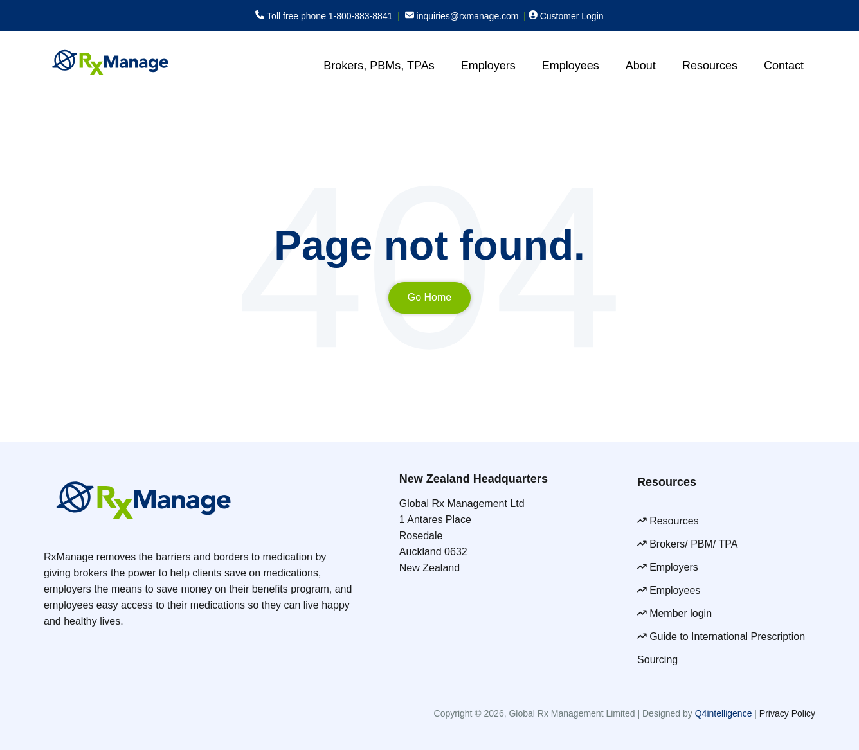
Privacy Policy (787, 713)
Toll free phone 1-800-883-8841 (329, 16)
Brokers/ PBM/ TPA (694, 544)
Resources (709, 65)
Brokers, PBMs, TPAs (378, 65)
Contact (784, 65)
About (641, 65)
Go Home (429, 297)
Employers (488, 65)
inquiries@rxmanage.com (468, 16)
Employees (570, 65)
